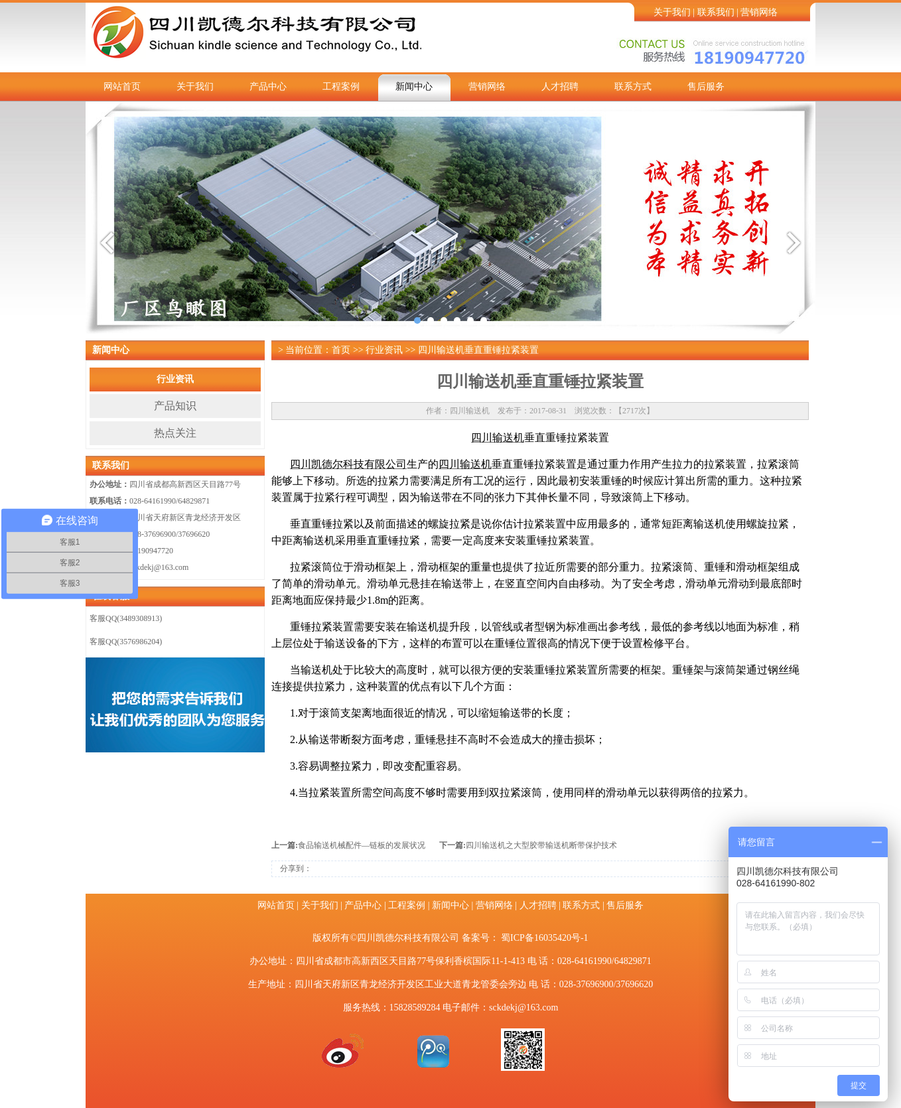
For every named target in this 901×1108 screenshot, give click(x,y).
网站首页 (122, 87)
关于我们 (672, 12)
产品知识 (175, 405)
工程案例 (341, 87)
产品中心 (268, 87)
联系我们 (715, 12)
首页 (341, 350)
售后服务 (706, 87)
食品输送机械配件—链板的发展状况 (361, 845)
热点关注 (175, 433)
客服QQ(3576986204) (126, 641)
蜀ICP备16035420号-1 (544, 938)
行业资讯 (175, 379)
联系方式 (633, 87)
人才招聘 (560, 87)
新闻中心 (414, 87)
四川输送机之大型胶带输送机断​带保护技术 (541, 845)
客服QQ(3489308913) (126, 618)
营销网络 (759, 12)
